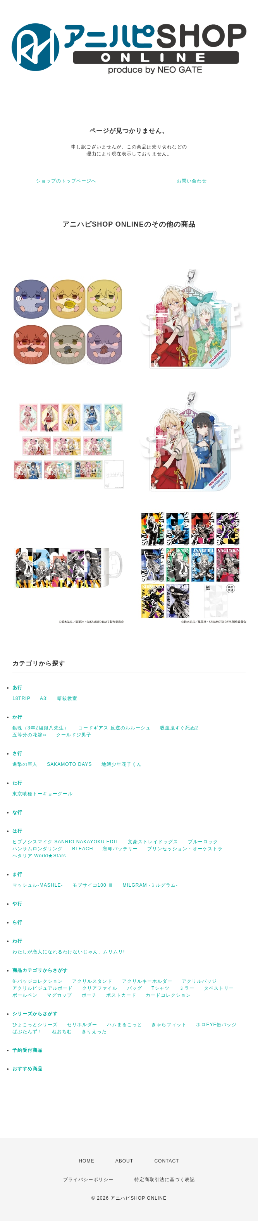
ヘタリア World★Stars (39, 855)
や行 (17, 903)
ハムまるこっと (124, 1024)
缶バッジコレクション (37, 981)
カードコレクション (168, 995)
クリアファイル (99, 988)
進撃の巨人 (25, 764)
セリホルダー (82, 1024)
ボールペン (25, 995)
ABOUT (124, 1161)
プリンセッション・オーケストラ (185, 848)
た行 (17, 783)
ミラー (186, 988)
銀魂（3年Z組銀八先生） (40, 728)
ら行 (17, 922)
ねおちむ (62, 1031)
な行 (17, 812)
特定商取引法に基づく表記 (164, 1179)
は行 (17, 831)
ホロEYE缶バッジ (216, 1024)
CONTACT (166, 1161)
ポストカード (121, 995)
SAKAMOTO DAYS (69, 764)
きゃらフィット (169, 1024)
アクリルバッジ (199, 981)
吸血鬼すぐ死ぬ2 (179, 728)
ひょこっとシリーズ (35, 1024)
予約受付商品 (27, 1050)
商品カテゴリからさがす (40, 970)
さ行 (17, 753)
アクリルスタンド (92, 981)
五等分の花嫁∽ (29, 735)
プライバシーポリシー (88, 1179)
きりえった (94, 1031)
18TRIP (21, 698)
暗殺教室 (67, 698)
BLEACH (82, 848)
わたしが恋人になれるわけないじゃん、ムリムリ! (68, 951)
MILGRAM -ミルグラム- (149, 885)
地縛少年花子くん (121, 764)
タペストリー (219, 988)
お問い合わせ (192, 181)
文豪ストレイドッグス (153, 841)
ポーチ (89, 995)
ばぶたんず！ (27, 1031)
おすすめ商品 (27, 1068)
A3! (44, 698)
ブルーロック (203, 841)
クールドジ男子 (73, 735)
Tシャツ (160, 988)
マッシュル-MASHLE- (37, 885)
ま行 (17, 874)
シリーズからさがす (35, 1013)
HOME (86, 1161)
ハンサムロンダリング (37, 848)
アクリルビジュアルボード (42, 988)
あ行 (17, 687)
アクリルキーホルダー (147, 981)
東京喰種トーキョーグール (42, 793)
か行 (17, 717)
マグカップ (59, 995)
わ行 (17, 941)
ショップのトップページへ (66, 181)
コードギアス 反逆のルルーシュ (114, 728)
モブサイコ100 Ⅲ (92, 885)
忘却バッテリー (120, 848)
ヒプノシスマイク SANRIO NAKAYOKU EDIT (65, 841)
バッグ (134, 988)
